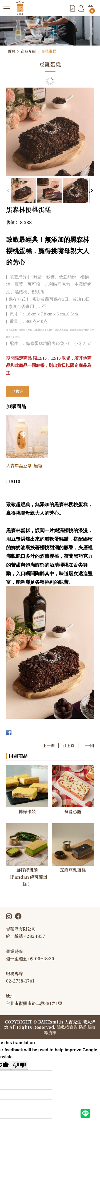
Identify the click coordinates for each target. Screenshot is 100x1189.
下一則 (88, 745)
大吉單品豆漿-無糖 (24, 465)
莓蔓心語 (72, 811)
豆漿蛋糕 (48, 51)
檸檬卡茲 (27, 811)
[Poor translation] (19, 1065)
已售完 (17, 391)
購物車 (91, 9)
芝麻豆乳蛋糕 (73, 870)
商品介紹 (28, 51)
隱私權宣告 (67, 1027)
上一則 (49, 745)
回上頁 (68, 745)
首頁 (11, 51)
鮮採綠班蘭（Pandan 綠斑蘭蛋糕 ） (27, 877)
